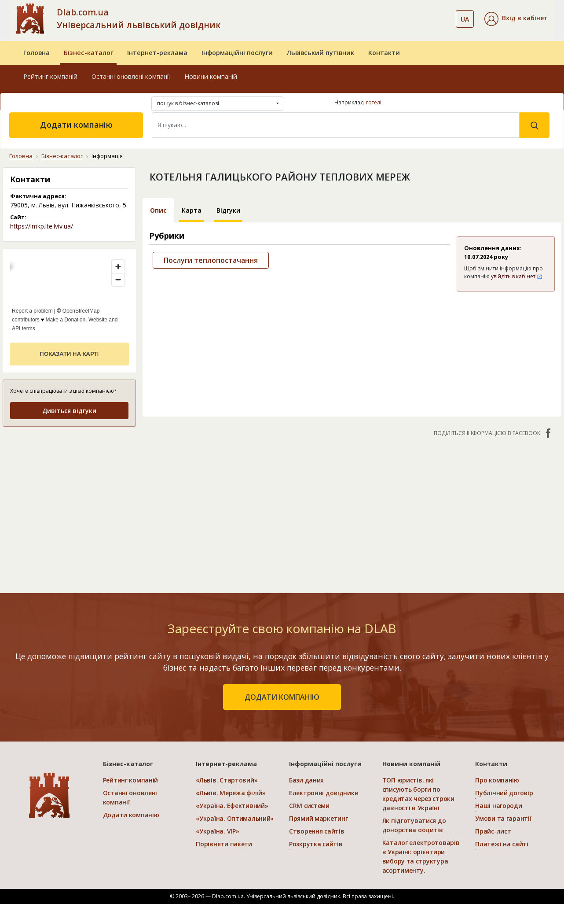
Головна (36, 52)
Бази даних (306, 780)
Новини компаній (210, 76)
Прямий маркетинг (318, 818)
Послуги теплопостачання (211, 260)
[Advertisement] (69, 489)
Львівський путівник (320, 52)
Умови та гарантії (503, 818)
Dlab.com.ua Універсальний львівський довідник (138, 18)
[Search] (336, 125)
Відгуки (228, 210)
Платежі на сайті (501, 844)
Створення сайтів (316, 831)
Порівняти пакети (224, 844)
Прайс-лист (493, 831)
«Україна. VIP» (217, 831)
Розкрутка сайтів (316, 844)
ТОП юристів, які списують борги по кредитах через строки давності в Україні (418, 794)
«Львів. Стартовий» (226, 780)
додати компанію (282, 697)
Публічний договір (504, 793)
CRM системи (309, 805)
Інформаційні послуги (237, 52)
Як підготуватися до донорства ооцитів (414, 825)
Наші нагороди (498, 805)
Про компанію (497, 780)
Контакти (384, 52)
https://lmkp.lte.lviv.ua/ (41, 226)
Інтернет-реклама (157, 52)
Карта (191, 210)
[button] (516, 19)
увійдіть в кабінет (516, 276)
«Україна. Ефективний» (232, 805)
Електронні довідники (323, 793)
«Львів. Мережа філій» (230, 793)
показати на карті (69, 354)
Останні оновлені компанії (131, 76)
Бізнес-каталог (88, 52)
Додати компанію (76, 124)
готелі (373, 102)
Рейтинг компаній (50, 76)
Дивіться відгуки (69, 410)
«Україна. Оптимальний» (235, 818)
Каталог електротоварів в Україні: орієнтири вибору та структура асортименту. (421, 856)
